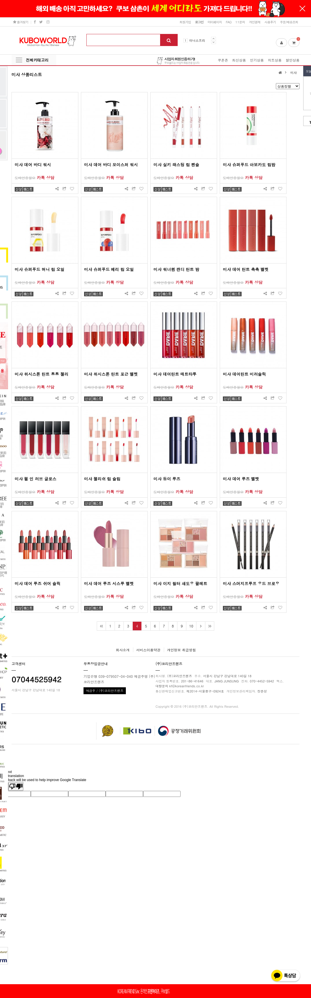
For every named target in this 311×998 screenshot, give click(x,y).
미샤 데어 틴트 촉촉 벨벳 (246, 269)
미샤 (293, 72)
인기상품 (257, 60)
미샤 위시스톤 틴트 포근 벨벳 (111, 374)
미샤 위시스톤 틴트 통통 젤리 (42, 374)
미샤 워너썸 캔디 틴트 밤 (176, 269)
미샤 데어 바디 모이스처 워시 (111, 164)
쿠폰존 (223, 60)
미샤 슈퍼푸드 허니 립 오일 (40, 269)
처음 (101, 626)
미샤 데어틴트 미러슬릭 (244, 374)
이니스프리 (197, 40)
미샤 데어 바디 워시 (33, 164)
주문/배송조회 (289, 22)
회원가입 (185, 22)
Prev (213, 38)
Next (213, 42)
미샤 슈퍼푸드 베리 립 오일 (109, 269)
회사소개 (123, 649)
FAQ (228, 22)
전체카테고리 (37, 60)
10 (191, 625)
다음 (200, 626)
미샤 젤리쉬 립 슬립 (102, 479)
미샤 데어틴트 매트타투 (174, 374)
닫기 (302, 9)
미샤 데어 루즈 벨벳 (241, 479)
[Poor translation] (15, 786)
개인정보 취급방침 (181, 649)
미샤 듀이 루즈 (166, 479)
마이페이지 (215, 22)
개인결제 (254, 22)
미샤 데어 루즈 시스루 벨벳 (109, 583)
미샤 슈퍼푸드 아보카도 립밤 (249, 164)
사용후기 (270, 22)
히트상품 (275, 60)
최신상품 (239, 60)
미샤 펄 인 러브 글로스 (35, 479)
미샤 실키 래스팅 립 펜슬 (176, 164)
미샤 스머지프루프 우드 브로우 (251, 583)
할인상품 (292, 60)
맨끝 (209, 626)
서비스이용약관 (148, 649)
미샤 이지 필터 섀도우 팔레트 (180, 583)
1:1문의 (240, 22)
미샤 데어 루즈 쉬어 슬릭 (37, 583)
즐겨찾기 (20, 22)
